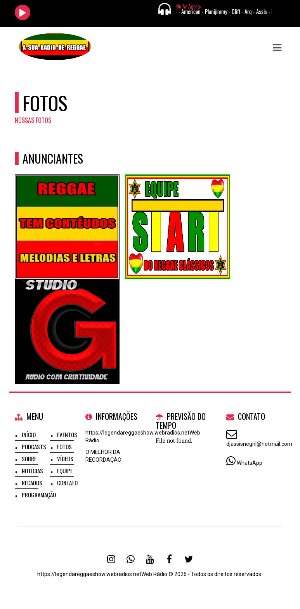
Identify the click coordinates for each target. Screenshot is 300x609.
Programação (39, 494)
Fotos (64, 446)
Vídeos (65, 458)
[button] (277, 47)
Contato (67, 482)
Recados (32, 482)
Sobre (29, 458)
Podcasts (34, 446)
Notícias (32, 470)
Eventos (67, 434)
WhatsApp (249, 463)
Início (29, 434)
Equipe (65, 470)
